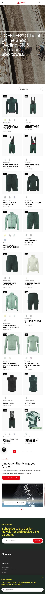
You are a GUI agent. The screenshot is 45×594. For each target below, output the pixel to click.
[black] (10, 120)
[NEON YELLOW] (5, 120)
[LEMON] (5, 235)
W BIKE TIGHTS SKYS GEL (33, 322)
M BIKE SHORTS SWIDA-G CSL (9, 203)
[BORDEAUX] (31, 358)
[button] (21, 509)
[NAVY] (14, 197)
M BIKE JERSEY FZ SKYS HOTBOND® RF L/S (11, 365)
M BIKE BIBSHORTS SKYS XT (32, 165)
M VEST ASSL (8, 403)
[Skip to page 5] (24, 451)
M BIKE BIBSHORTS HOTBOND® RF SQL (32, 126)
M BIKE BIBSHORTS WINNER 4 (10, 440)
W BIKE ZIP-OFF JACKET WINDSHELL (11, 326)
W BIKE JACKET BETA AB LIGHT (33, 203)
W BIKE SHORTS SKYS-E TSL (9, 284)
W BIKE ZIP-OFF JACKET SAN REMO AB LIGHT (10, 127)
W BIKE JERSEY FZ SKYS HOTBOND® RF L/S (32, 365)
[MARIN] (5, 240)
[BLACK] (31, 235)
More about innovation (11, 478)
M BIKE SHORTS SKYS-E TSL (31, 241)
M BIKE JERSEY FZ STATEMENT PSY (32, 440)
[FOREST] (14, 120)
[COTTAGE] (14, 235)
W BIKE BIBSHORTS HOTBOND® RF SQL (10, 165)
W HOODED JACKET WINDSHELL (32, 284)
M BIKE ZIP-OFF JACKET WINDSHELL (11, 246)
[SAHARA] (10, 358)
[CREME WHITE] (26, 278)
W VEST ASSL (30, 403)
